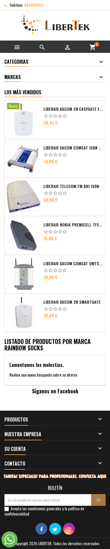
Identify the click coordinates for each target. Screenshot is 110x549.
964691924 (33, 5)
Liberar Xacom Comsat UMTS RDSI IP (73, 263)
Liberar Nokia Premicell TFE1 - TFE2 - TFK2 (73, 224)
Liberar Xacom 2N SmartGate (72, 302)
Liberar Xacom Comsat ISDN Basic (73, 147)
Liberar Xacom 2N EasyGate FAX (73, 109)
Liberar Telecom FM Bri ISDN (71, 186)
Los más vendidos (22, 92)
